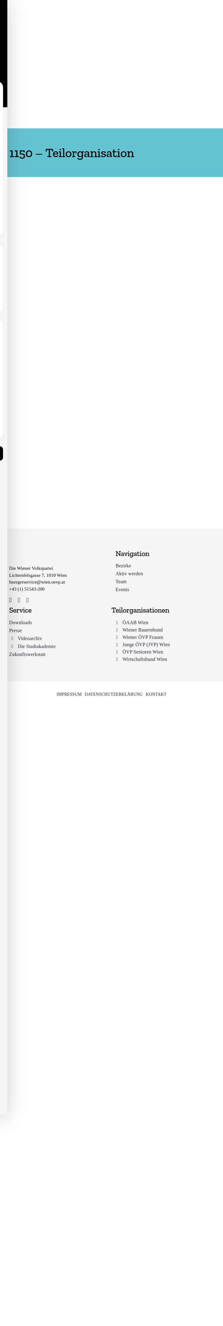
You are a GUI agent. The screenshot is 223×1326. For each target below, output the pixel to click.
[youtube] (27, 600)
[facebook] (10, 600)
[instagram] (19, 600)
